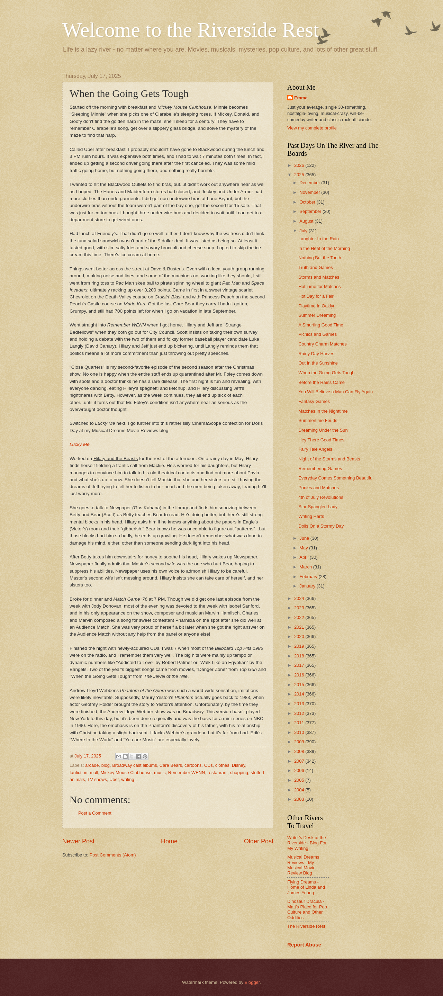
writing (127, 779)
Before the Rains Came (321, 382)
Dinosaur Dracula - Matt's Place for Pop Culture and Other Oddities (307, 909)
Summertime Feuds (317, 420)
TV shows (97, 779)
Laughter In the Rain (318, 238)
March (306, 566)
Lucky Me (80, 444)
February (308, 576)
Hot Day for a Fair (316, 296)
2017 (299, 665)
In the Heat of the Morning (324, 248)
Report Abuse (304, 945)
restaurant (218, 772)
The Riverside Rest (306, 926)
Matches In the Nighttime (322, 411)
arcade (92, 765)
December (310, 182)
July (303, 230)
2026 (299, 165)
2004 (299, 789)
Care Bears (171, 765)
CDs (208, 765)
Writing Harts (311, 516)
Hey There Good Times (321, 439)
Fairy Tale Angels (315, 449)
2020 (299, 636)
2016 (299, 675)
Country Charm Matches (322, 344)
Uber (114, 779)
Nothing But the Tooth (319, 257)
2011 (299, 722)
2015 (299, 684)
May (304, 547)
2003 (299, 799)
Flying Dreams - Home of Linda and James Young (306, 887)
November (310, 192)
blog (105, 765)
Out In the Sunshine (318, 363)
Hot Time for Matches (319, 286)
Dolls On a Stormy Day (321, 526)
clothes (222, 765)
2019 (299, 646)
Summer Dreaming (317, 315)
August (307, 221)
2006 (299, 770)
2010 (299, 732)
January (307, 586)
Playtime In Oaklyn (316, 305)
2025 (299, 174)
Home (169, 841)
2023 (299, 607)
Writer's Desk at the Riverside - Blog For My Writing (307, 843)
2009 (299, 741)
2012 (299, 713)
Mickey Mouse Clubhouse (125, 772)
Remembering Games (320, 468)
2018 (299, 655)
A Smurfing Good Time (320, 324)
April (304, 557)
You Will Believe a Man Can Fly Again (335, 391)
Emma (301, 97)
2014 (299, 694)
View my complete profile (312, 128)
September (311, 211)
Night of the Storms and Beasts (329, 458)
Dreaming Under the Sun (322, 430)
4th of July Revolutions (320, 497)
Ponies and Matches (318, 487)
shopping (239, 772)
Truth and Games (315, 267)
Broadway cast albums (134, 765)
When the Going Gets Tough (326, 372)
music (160, 772)
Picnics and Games (317, 334)
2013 (299, 703)
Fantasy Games (314, 401)
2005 (299, 780)
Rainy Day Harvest (316, 353)
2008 (299, 751)
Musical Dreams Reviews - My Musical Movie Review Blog (303, 865)
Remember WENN (186, 772)
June (304, 538)
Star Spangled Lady (317, 506)
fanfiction (79, 772)
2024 (299, 598)
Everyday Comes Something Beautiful (335, 478)
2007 (299, 761)
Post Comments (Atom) (113, 855)
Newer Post (78, 841)
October (307, 202)
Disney (238, 765)
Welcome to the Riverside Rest (190, 29)
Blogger (252, 982)
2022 (299, 617)
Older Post (258, 841)
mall (94, 772)
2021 (299, 627)
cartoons (192, 765)
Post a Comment (94, 813)
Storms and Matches (318, 277)
